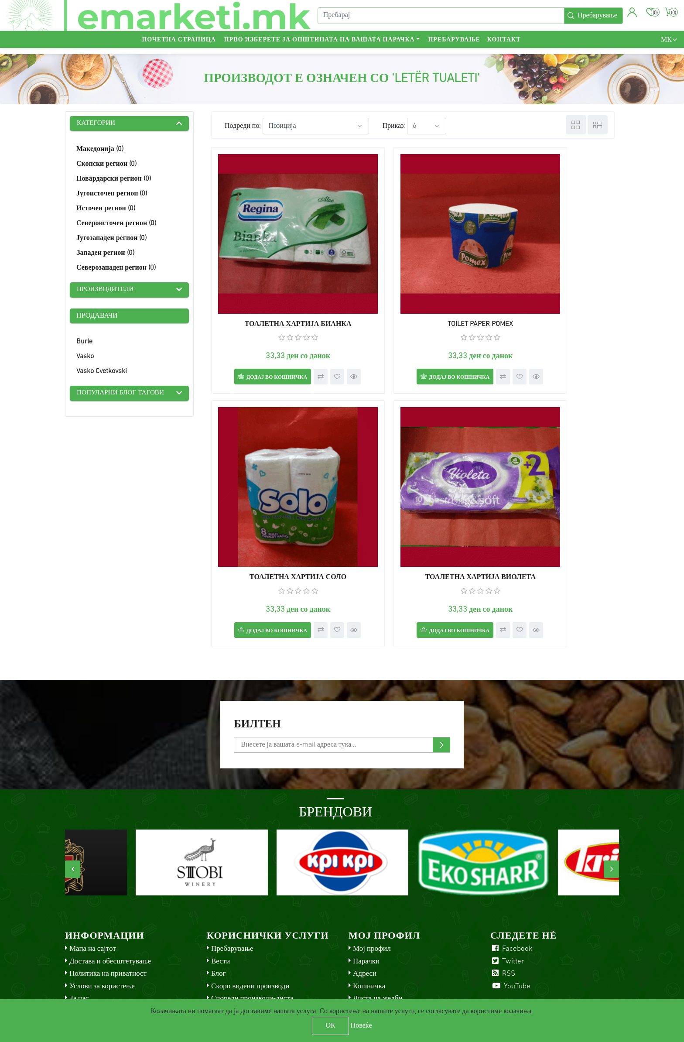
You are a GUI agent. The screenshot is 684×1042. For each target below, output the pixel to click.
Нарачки (366, 906)
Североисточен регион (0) (116, 224)
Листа (598, 124)
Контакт (504, 46)
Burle (84, 342)
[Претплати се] (342, 690)
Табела (576, 124)
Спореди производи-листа (252, 943)
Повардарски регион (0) (113, 179)
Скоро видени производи (250, 931)
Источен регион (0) (105, 209)
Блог (218, 918)
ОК (330, 1025)
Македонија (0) (99, 150)
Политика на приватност (108, 918)
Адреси (364, 918)
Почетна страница (178, 46)
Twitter (507, 906)
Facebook (511, 894)
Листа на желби (377, 943)
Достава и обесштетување (110, 906)
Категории (97, 123)
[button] (631, 15)
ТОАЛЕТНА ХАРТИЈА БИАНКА (275, 279)
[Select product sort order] (316, 126)
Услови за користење (102, 931)
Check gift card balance (248, 968)
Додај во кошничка (262, 332)
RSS (502, 918)
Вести (220, 906)
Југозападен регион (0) (111, 239)
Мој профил (372, 894)
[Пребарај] (439, 18)
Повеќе (361, 1025)
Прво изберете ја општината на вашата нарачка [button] (319, 46)
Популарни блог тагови (122, 394)
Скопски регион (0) (106, 164)
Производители (107, 291)
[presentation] (72, 814)
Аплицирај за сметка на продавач (405, 956)
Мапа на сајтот (92, 894)
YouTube (510, 931)
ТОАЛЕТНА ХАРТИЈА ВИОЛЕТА (275, 504)
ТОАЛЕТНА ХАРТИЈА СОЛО (550, 279)
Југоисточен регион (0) (111, 194)
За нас (79, 943)
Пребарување (454, 46)
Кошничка (369, 931)
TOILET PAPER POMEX (412, 279)
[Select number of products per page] (426, 126)
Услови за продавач (241, 956)
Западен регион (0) (105, 253)
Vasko (85, 357)
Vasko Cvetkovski (101, 372)
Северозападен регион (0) (116, 268)
